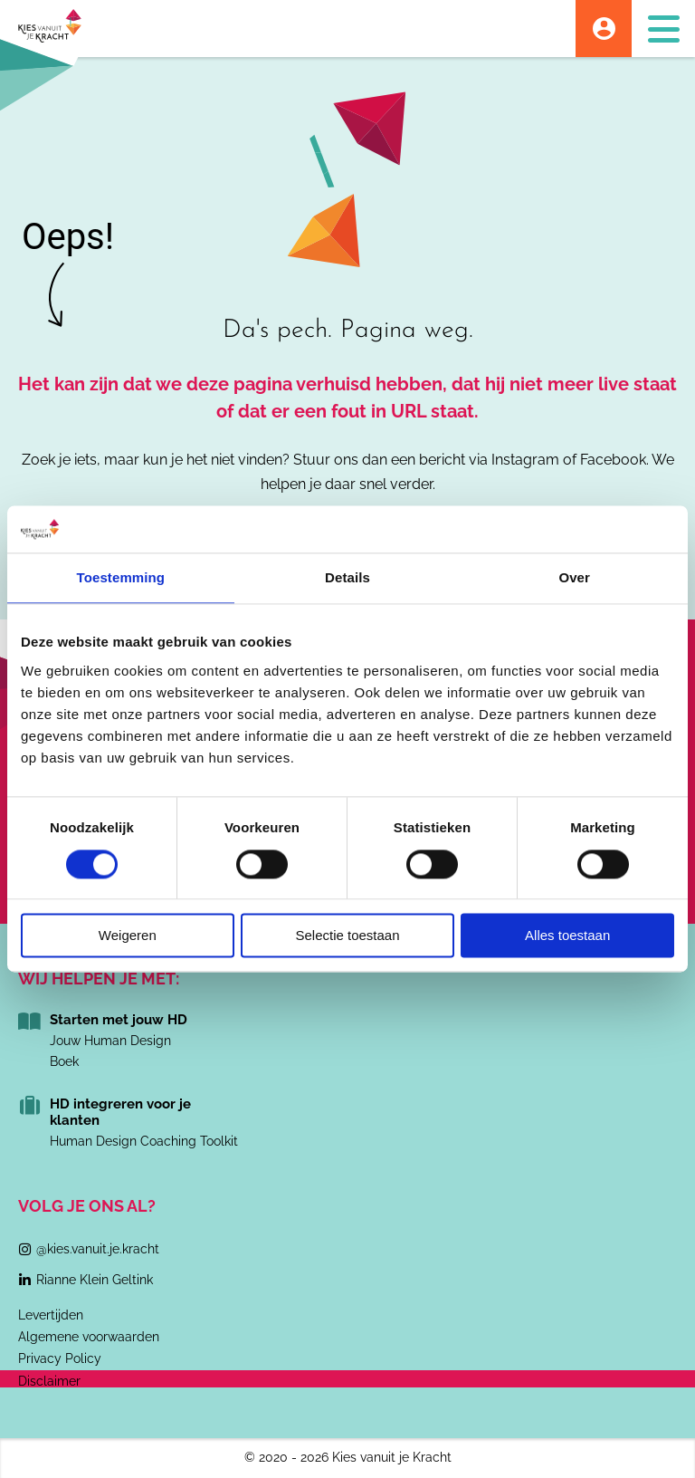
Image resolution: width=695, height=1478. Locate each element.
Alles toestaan (567, 936)
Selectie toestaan (347, 936)
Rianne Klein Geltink (94, 1279)
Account (604, 28)
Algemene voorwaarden (88, 1336)
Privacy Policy (59, 1358)
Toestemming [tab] (121, 578)
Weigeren (128, 936)
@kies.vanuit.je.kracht (97, 1249)
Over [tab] (574, 578)
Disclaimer (49, 1381)
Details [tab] (347, 578)
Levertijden (50, 1315)
